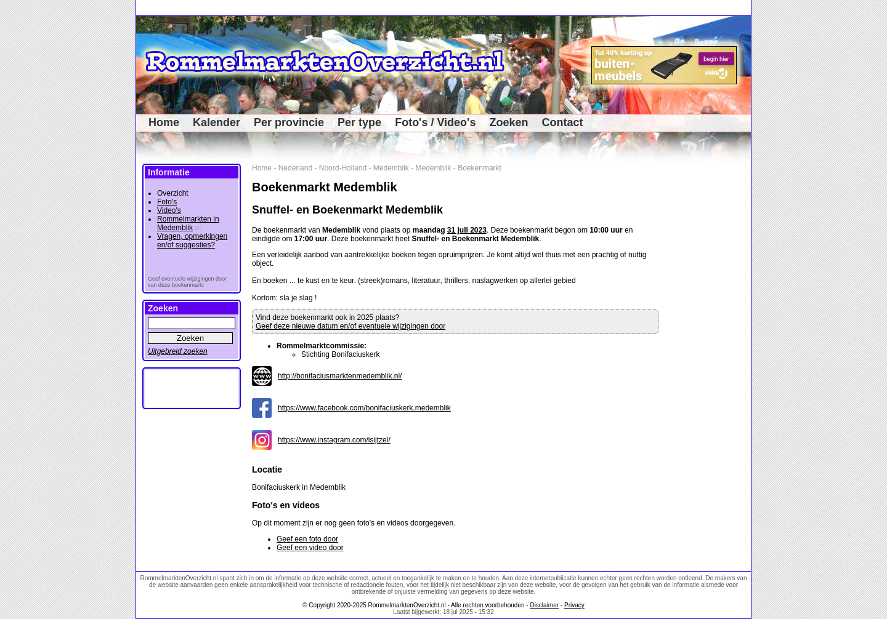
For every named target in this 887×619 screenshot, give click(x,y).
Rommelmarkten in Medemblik (188, 223)
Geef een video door (310, 547)
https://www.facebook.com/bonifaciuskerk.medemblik (364, 408)
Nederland (295, 168)
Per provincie (289, 122)
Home (163, 122)
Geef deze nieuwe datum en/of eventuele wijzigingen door (350, 326)
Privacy (574, 605)
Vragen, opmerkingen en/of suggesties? (192, 240)
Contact (562, 122)
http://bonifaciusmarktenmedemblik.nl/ (340, 376)
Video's (169, 210)
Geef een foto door (307, 539)
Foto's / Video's (435, 122)
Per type (359, 122)
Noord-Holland (343, 168)
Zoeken (508, 122)
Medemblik (391, 168)
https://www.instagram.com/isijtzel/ (334, 440)
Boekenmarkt (479, 168)
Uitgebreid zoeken (178, 351)
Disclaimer (544, 605)
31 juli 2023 (467, 230)
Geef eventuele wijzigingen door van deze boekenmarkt (187, 282)
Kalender (216, 122)
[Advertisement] (709, 348)
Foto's (167, 202)
